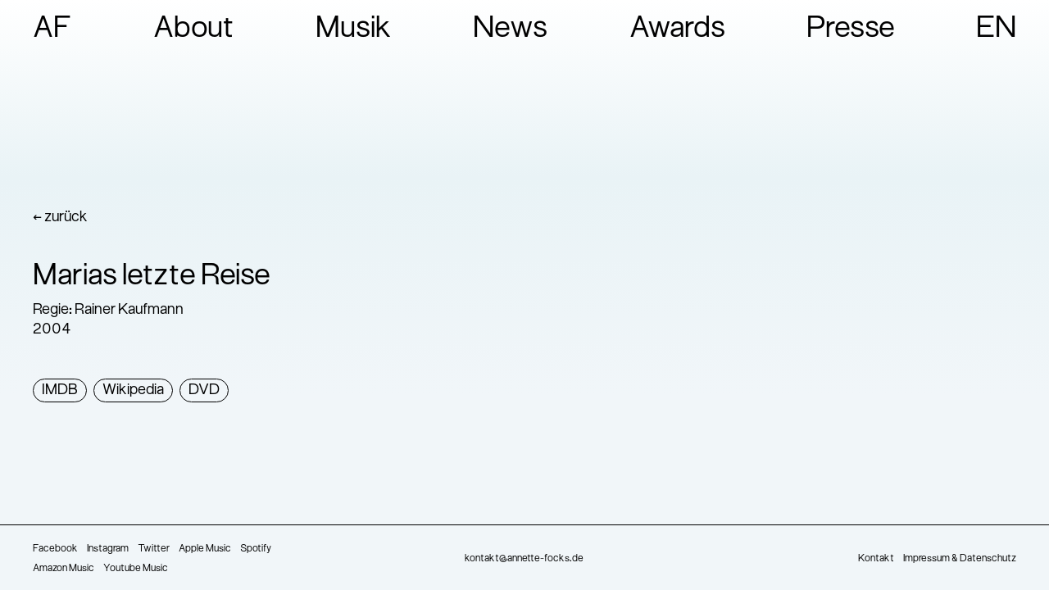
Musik (354, 29)
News (510, 29)
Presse (850, 29)
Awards (677, 29)
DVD (204, 390)
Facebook (55, 549)
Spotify (255, 549)
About (193, 29)
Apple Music (205, 549)
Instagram (108, 549)
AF (52, 29)
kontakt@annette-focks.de (524, 559)
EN (996, 29)
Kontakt (876, 559)
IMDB (60, 390)
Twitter (154, 549)
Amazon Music (63, 569)
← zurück (60, 218)
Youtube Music (135, 569)
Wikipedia (133, 390)
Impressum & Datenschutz (959, 559)
